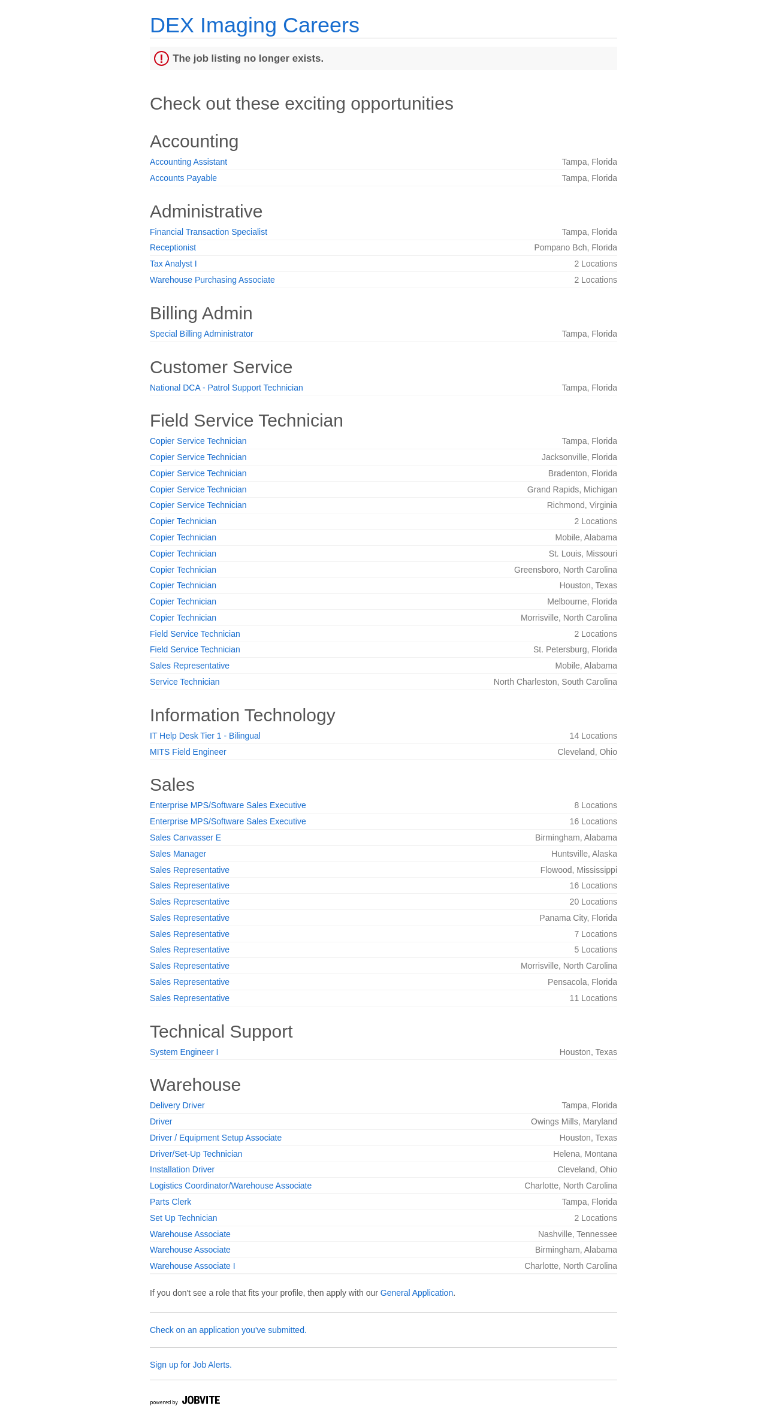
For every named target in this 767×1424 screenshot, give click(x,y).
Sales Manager (178, 853)
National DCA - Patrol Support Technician (226, 387)
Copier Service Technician (198, 441)
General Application (417, 1293)
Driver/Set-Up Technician (196, 1154)
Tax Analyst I (173, 263)
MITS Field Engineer (188, 752)
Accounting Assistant (188, 162)
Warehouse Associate (190, 1234)
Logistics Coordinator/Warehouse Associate (231, 1185)
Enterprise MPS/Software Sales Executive (228, 805)
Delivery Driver (177, 1105)
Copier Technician (183, 521)
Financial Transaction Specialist (208, 232)
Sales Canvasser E (185, 837)
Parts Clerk (170, 1202)
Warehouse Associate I (192, 1266)
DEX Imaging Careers (255, 25)
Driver (161, 1121)
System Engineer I (184, 1052)
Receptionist (173, 247)
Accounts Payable (183, 178)
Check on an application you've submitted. (228, 1330)
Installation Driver (182, 1169)
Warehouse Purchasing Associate (212, 280)
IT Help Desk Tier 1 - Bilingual (205, 735)
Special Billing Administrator (201, 333)
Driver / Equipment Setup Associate (216, 1137)
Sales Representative (190, 665)
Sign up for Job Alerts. (191, 1364)
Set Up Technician (184, 1218)
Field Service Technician (195, 634)
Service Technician (184, 682)
